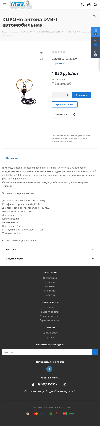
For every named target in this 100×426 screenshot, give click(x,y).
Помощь (50, 307)
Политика (50, 294)
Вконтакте (49, 369)
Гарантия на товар (50, 320)
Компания (50, 272)
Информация (50, 302)
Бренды (50, 337)
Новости (50, 282)
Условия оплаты (50, 311)
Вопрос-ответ (50, 332)
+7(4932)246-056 (45, 384)
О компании (50, 277)
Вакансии (50, 286)
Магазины (50, 290)
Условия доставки (50, 315)
